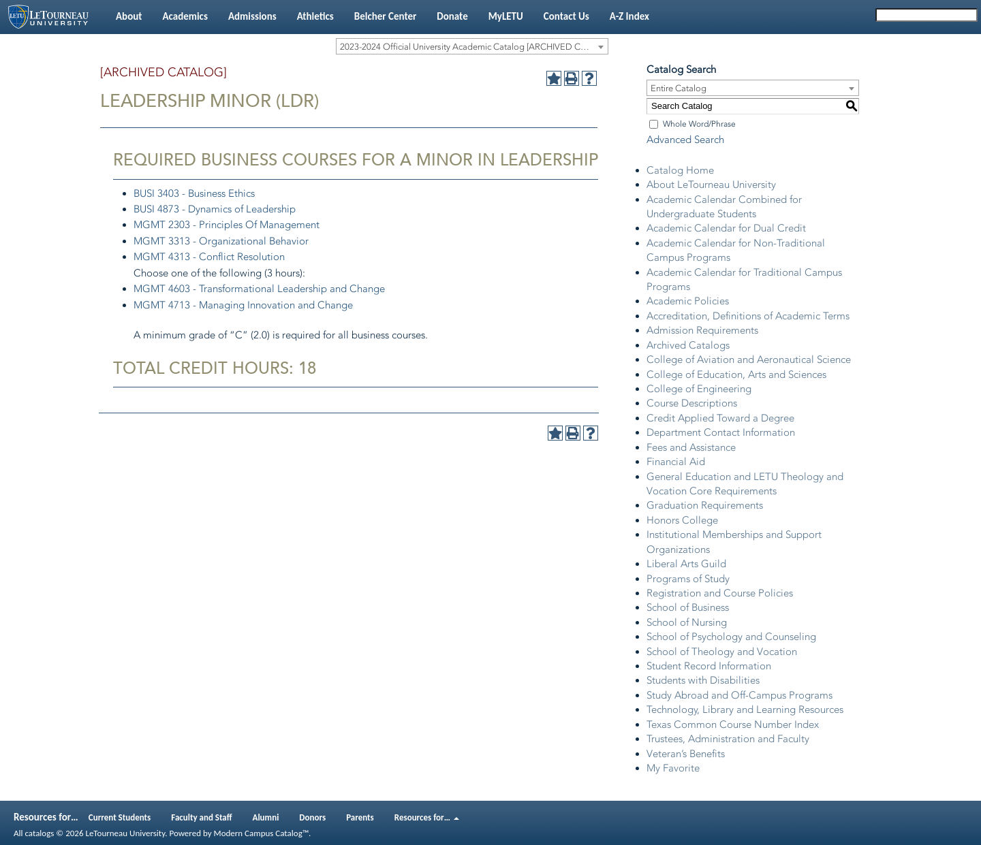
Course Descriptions (692, 403)
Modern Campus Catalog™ (261, 833)
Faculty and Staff (201, 817)
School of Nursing (687, 622)
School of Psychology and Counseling (731, 637)
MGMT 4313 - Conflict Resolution (209, 257)
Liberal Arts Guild (686, 564)
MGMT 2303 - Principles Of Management (227, 225)
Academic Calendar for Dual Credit (726, 228)
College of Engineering (699, 389)
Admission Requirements (702, 330)
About (129, 16)
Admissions (252, 16)
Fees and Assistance (691, 447)
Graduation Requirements (705, 505)
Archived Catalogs (688, 345)
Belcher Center (385, 16)
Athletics (315, 16)
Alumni (266, 817)
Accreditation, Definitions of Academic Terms (748, 316)
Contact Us (566, 16)
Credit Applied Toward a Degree (720, 418)
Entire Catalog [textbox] (678, 88)
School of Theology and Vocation (722, 651)
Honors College (682, 520)
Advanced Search (685, 139)
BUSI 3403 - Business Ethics (194, 193)
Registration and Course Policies (720, 593)
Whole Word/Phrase (699, 124)
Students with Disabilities (703, 680)
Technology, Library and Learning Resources (745, 709)
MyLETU (505, 16)
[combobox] (472, 46)
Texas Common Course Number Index (733, 724)
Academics (184, 16)
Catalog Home (680, 170)
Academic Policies (688, 301)
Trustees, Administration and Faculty (728, 739)
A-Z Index (629, 16)
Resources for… (426, 817)
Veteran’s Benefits (686, 754)
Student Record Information (709, 666)
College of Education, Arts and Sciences (736, 374)
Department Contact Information (721, 432)
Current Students (120, 817)
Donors (312, 817)
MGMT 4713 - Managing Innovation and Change (243, 305)
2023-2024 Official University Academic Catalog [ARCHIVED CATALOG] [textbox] (474, 47)
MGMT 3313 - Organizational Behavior (221, 241)
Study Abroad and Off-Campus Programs (739, 695)
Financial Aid (676, 462)
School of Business (688, 607)
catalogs (39, 833)
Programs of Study (688, 579)
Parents (360, 817)
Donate (452, 16)
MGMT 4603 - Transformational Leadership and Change (259, 289)
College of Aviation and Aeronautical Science (749, 359)
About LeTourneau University (711, 184)
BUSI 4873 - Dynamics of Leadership (215, 209)
